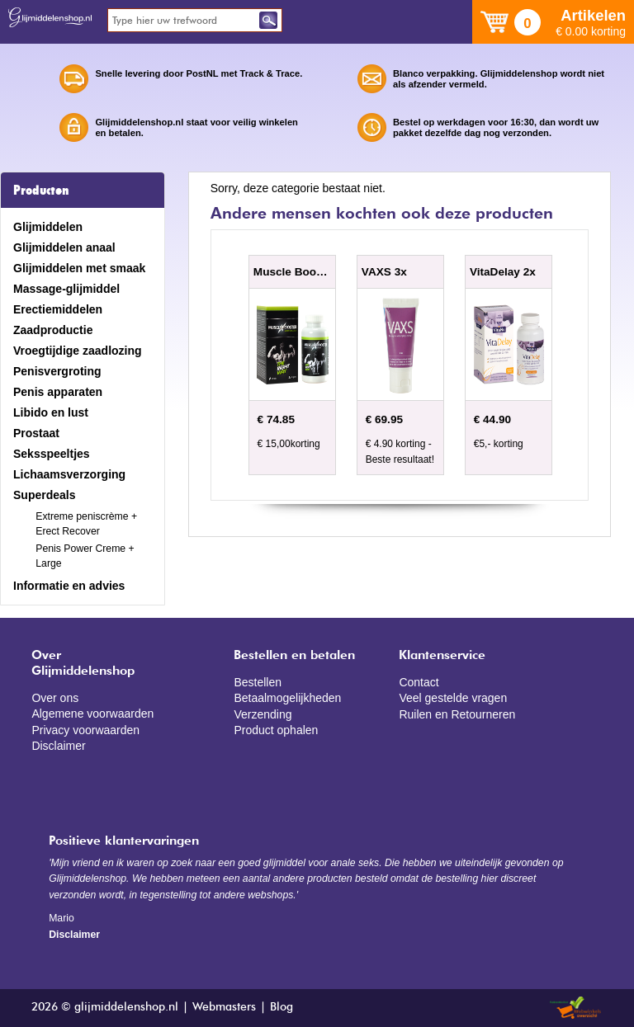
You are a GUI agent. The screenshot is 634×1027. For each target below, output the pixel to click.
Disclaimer (58, 745)
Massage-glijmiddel (66, 288)
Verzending (262, 714)
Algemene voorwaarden (92, 713)
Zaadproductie (52, 330)
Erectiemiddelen (57, 309)
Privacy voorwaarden (85, 730)
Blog (281, 1007)
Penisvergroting (57, 371)
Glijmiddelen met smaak (79, 268)
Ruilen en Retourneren (457, 714)
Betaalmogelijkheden (287, 697)
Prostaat (36, 433)
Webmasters (224, 1007)
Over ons (54, 697)
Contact (418, 682)
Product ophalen (276, 730)
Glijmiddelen (48, 226)
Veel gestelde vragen (453, 697)
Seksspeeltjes (51, 453)
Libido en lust (50, 412)
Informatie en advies (69, 585)
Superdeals (44, 495)
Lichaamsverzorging (69, 474)
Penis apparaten (57, 391)
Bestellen (258, 682)
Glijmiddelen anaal (64, 247)
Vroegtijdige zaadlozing (77, 350)
